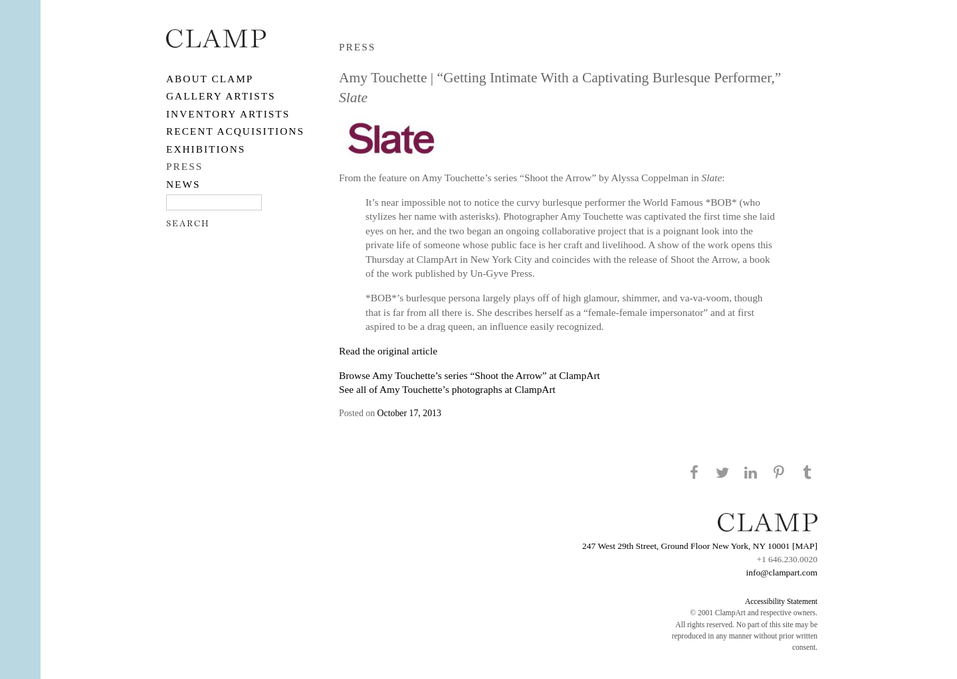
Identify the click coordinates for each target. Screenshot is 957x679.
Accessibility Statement (781, 601)
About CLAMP (209, 78)
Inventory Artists (228, 113)
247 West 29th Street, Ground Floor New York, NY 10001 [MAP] (699, 546)
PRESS (184, 166)
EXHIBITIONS (205, 149)
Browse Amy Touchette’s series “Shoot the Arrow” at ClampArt (469, 375)
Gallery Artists (221, 96)
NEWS (183, 184)
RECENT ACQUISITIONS (235, 131)
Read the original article (388, 350)
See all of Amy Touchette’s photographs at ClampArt (447, 389)
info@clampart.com (781, 572)
